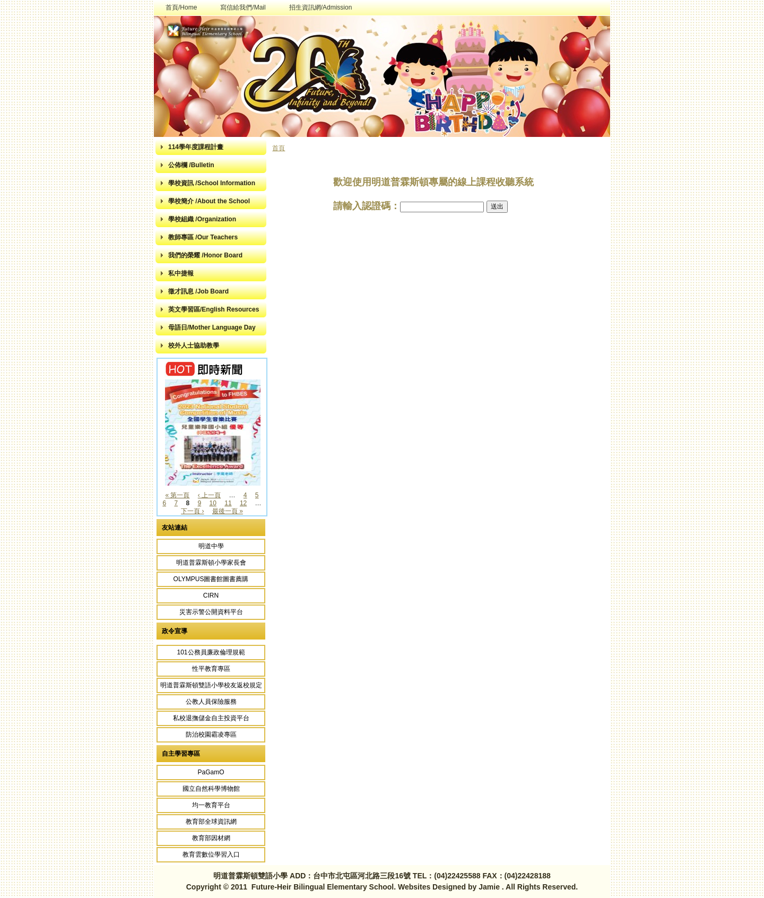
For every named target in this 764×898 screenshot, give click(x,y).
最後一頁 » (227, 511)
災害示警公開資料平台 (211, 612)
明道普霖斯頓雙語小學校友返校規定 (211, 685)
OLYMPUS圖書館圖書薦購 (211, 579)
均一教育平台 (211, 805)
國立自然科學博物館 (211, 788)
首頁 (278, 148)
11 (227, 503)
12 (243, 503)
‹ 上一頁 (209, 495)
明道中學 (211, 546)
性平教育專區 (211, 668)
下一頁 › (192, 511)
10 (213, 503)
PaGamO (210, 772)
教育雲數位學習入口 (211, 854)
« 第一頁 (177, 495)
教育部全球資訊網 (211, 821)
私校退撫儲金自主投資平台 (211, 718)
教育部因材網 (211, 838)
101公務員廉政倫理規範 (211, 652)
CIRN (211, 595)
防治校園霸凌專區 (211, 734)
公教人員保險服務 (211, 701)
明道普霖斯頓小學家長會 (211, 562)
